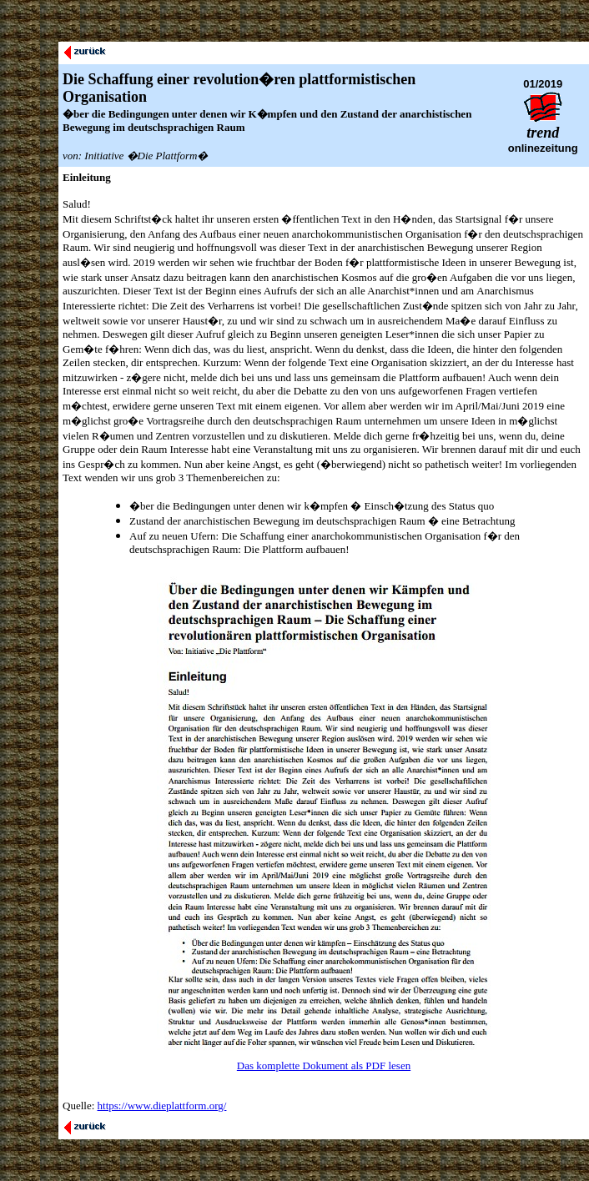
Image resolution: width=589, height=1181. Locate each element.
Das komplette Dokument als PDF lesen (323, 1065)
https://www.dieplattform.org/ (162, 1105)
